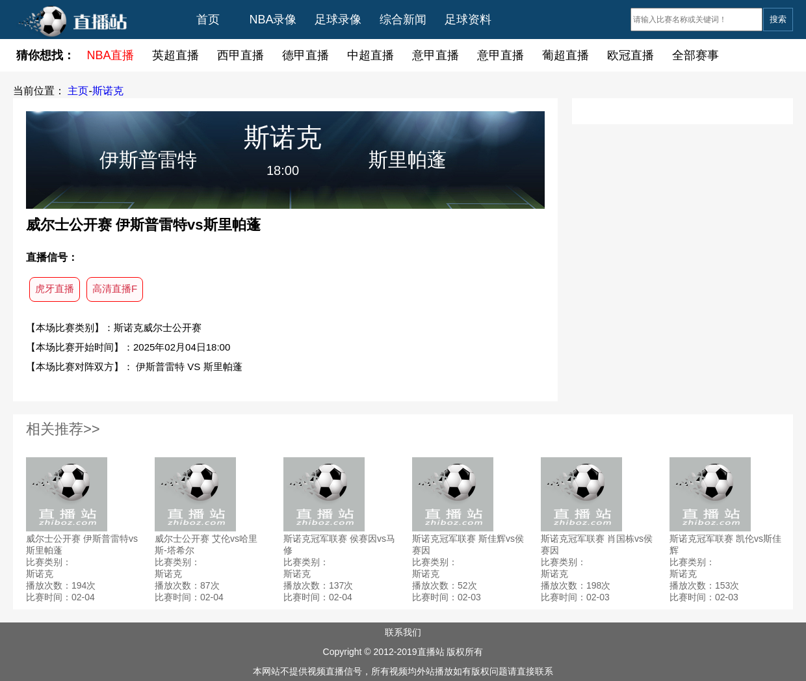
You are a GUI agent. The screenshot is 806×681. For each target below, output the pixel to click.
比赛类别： (49, 562)
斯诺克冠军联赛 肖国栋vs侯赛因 (597, 544)
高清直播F (114, 288)
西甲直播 (240, 55)
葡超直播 (565, 55)
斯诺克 (108, 90)
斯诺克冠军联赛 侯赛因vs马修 (339, 544)
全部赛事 (695, 55)
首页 (208, 19)
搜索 (778, 19)
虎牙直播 (54, 288)
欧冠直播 (630, 55)
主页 (78, 90)
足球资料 (468, 19)
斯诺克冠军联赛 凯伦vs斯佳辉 (725, 544)
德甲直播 (305, 55)
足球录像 (338, 19)
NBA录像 (272, 19)
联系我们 (403, 632)
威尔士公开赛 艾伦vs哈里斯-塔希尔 (206, 544)
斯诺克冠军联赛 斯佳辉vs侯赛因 (468, 544)
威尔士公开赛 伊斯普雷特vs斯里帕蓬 (82, 544)
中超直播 (370, 55)
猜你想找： (45, 55)
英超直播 (175, 55)
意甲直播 (435, 55)
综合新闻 (403, 19)
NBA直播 (110, 55)
